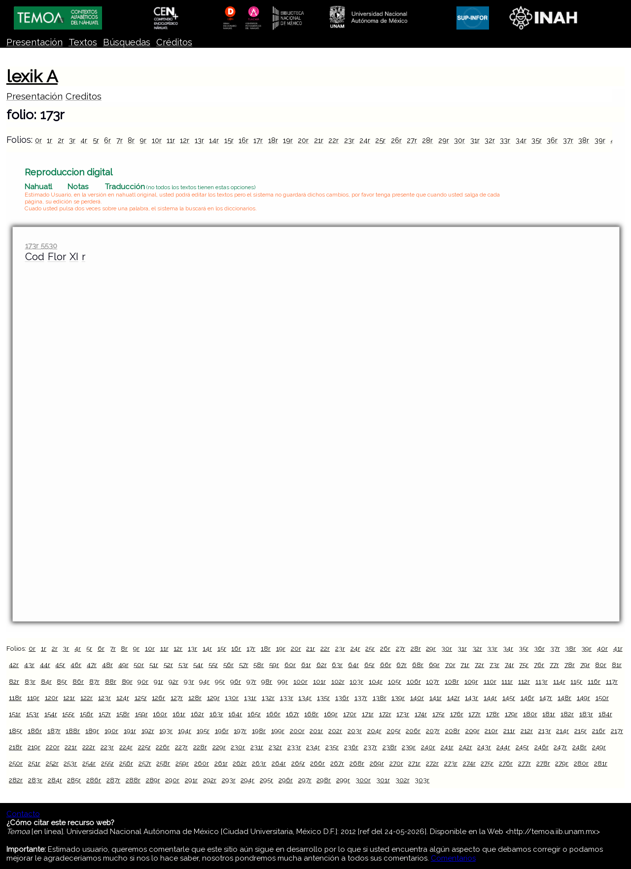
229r (219, 747)
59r (274, 664)
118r (15, 698)
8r (131, 140)
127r (177, 698)
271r (414, 763)
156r (86, 714)
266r (317, 763)
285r (74, 780)
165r (254, 714)
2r (61, 140)
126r (158, 698)
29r (443, 140)
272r (432, 763)
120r (51, 698)
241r (447, 747)
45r (60, 664)
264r (279, 763)
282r (16, 780)
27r (412, 140)
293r (229, 780)
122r (86, 698)
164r (235, 714)
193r (166, 731)
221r (71, 747)
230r (238, 747)
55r (213, 664)
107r (432, 681)
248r (579, 747)
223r (107, 747)
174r (421, 714)
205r (394, 731)
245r (522, 747)
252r (52, 763)
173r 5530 (41, 245)
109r (471, 681)
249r (599, 747)
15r (229, 140)
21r (318, 140)
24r (364, 140)
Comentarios (453, 858)
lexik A (32, 76)
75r (523, 664)
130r (232, 698)
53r (183, 664)
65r (369, 664)
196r (222, 731)
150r (602, 698)
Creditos (84, 96)
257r (145, 763)
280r (581, 763)
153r (32, 714)
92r (173, 681)
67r (401, 664)
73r (494, 664)
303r (422, 780)
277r (524, 763)
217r (617, 731)
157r (105, 714)
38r (583, 140)
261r (221, 763)
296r (286, 780)
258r (163, 763)
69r (434, 664)
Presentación (34, 42)
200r (297, 731)
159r (141, 714)
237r (370, 747)
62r (321, 664)
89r (127, 681)
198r (259, 731)
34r (521, 140)
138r (379, 698)
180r (530, 714)
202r (335, 731)
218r (15, 747)
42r (14, 664)
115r (576, 681)
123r (104, 698)
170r (349, 714)
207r (433, 731)
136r (342, 698)
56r (228, 664)
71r (464, 664)
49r (123, 664)
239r (409, 747)
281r (600, 763)
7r (119, 140)
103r (356, 681)
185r (15, 731)
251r (34, 763)
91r (158, 681)
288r (133, 780)
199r (277, 731)
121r (69, 698)
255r (107, 763)
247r (560, 747)
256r (126, 763)
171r (368, 714)
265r (298, 763)
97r (251, 681)
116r (594, 681)
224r (126, 747)
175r (438, 714)
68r (417, 664)
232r (275, 747)
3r (72, 140)
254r (89, 763)
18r (273, 140)
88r (110, 681)
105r (394, 681)
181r (548, 714)
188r (73, 731)
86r (78, 681)
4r (83, 140)
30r (459, 140)
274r (469, 763)
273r (450, 763)
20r (303, 140)
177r (474, 714)
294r (247, 780)
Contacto (23, 813)
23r (349, 140)
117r (612, 681)
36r (552, 140)
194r (184, 731)
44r (45, 664)
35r (536, 140)
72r (479, 664)
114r (559, 681)
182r (567, 714)
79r (585, 664)
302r (402, 780)
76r (539, 664)
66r (385, 664)
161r (179, 714)
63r (337, 664)
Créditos (174, 42)
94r (204, 681)
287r (113, 780)
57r (243, 664)
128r (195, 698)
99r (283, 681)
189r (92, 731)
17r (258, 140)
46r (75, 664)
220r (53, 747)
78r (569, 664)
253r (70, 763)
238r (390, 747)
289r (153, 780)
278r (543, 763)
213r (544, 731)
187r (54, 731)
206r (413, 731)
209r (472, 731)
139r (398, 698)
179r (511, 714)
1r (49, 140)
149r (583, 698)
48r (107, 664)
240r (428, 747)
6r (107, 140)
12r (184, 140)
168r (311, 714)
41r (618, 648)
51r (153, 664)
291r (191, 780)
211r (509, 731)
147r (545, 698)
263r (259, 763)
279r (561, 763)
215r (580, 731)
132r (268, 698)
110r (490, 681)
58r (258, 664)
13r (199, 140)
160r (160, 714)
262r (239, 763)
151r (15, 714)
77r (554, 664)
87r (94, 681)
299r (343, 780)
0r (38, 140)
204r (374, 731)
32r (490, 140)
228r (200, 747)
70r (450, 664)
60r (290, 664)
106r (414, 681)
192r (147, 731)
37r (568, 140)
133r (286, 698)
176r (456, 714)
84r (46, 681)
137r (360, 698)
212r (527, 731)
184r (605, 714)
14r (214, 140)
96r (235, 681)
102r (338, 681)
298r (323, 780)
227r (181, 747)
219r (34, 747)
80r (600, 664)
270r (396, 763)
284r (55, 780)
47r (92, 664)
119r (33, 698)
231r (256, 747)
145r (508, 698)
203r (355, 731)
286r (93, 780)
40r (602, 648)
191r (130, 731)
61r (306, 664)
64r (353, 664)
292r (209, 780)
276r (506, 763)
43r (29, 664)
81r (617, 664)
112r (524, 681)
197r (240, 731)
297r (305, 780)
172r (385, 714)
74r (509, 664)
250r (16, 763)
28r (427, 140)
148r (564, 698)
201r (316, 731)
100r (300, 681)
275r (487, 763)
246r (541, 747)
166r (273, 714)
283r (35, 780)
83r (30, 681)
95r (220, 681)
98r (266, 681)
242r (465, 747)
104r (376, 681)
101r (319, 681)
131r (250, 698)
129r (213, 698)
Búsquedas (126, 42)
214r (562, 731)
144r (490, 698)
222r (88, 747)
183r (586, 714)
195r (203, 731)
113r (541, 681)
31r (475, 140)
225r (144, 747)
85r (62, 681)
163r (216, 714)
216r (598, 731)
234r (313, 747)
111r (507, 681)
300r (363, 780)
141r (435, 698)
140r (417, 698)
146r (527, 698)
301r (383, 780)
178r (492, 714)
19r (288, 140)
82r (14, 681)
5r (96, 140)
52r (168, 664)
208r (452, 731)
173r (402, 714)
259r (182, 763)
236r (351, 747)
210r (491, 731)
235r (332, 747)
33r (505, 140)
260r (201, 763)
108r (452, 681)
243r (484, 747)
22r (333, 140)
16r (243, 140)
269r (377, 763)
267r (337, 763)
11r (171, 140)
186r (35, 731)
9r (143, 140)
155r (68, 714)
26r (396, 140)
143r (471, 698)
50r (139, 664)
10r (157, 140)
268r (357, 763)
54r (198, 664)
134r (305, 698)
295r (266, 780)
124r (122, 698)
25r (380, 140)
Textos (83, 42)
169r (331, 714)
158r (123, 714)
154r (50, 714)
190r (111, 731)
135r (323, 698)
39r (600, 140)
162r (197, 714)
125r (141, 698)
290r (172, 780)
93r (189, 681)
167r (292, 714)
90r (143, 681)
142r (453, 698)
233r (294, 747)
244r (503, 747)
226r (163, 747)
